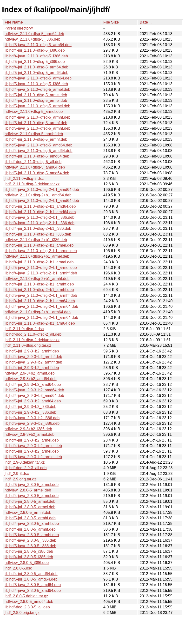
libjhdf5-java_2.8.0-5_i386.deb (30, 546)
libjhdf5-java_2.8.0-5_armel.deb (32, 485)
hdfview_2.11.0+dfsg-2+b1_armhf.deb (37, 279)
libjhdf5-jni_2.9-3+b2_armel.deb (32, 451)
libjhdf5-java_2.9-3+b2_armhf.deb (33, 362)
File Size (111, 22)
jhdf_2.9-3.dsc (17, 474)
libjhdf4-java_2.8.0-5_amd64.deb (33, 590)
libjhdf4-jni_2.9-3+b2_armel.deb (32, 440)
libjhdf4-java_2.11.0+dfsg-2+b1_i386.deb (39, 223)
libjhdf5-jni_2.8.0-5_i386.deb (29, 551)
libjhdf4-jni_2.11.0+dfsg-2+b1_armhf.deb (39, 284)
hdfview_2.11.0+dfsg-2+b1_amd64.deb (38, 195)
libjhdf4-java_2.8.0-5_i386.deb (30, 540)
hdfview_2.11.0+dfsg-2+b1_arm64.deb (38, 312)
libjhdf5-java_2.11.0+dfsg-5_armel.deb (37, 106)
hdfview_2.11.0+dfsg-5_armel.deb (34, 111)
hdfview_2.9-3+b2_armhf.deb (30, 373)
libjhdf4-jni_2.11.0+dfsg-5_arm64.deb (36, 67)
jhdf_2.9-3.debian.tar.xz (25, 462)
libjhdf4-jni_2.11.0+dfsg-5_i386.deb (35, 50)
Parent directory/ (19, 28)
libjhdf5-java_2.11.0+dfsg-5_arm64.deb (38, 45)
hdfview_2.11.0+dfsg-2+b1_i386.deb (36, 240)
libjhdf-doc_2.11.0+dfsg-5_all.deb (33, 162)
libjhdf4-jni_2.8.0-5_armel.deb (30, 507)
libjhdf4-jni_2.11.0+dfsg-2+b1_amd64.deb (40, 212)
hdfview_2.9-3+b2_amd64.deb (31, 379)
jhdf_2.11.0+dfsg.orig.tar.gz (28, 345)
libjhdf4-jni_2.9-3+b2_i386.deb (30, 407)
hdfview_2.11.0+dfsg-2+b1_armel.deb (37, 256)
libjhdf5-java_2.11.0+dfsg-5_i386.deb (36, 84)
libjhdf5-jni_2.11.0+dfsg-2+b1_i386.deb (38, 234)
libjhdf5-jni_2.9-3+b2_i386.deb (30, 412)
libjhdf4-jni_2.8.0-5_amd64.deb (31, 574)
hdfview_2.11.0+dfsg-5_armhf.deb (34, 134)
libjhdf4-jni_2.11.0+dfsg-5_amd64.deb (37, 156)
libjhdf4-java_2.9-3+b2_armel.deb (33, 446)
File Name (14, 22)
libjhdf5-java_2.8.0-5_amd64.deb (33, 585)
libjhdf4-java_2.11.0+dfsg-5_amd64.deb (39, 151)
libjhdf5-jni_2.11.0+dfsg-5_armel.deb (36, 95)
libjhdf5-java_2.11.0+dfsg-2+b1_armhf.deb (41, 295)
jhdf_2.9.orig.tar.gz (20, 479)
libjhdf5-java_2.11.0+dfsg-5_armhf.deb (38, 128)
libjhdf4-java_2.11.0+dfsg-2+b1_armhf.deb (41, 273)
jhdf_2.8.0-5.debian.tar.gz (26, 596)
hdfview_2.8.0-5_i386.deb (27, 563)
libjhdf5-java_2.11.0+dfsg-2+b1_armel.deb (41, 268)
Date (143, 22)
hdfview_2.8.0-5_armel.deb (28, 490)
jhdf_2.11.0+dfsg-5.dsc (24, 178)
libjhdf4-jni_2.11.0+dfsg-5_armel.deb (36, 100)
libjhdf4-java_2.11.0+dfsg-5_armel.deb (37, 89)
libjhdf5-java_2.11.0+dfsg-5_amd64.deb (39, 145)
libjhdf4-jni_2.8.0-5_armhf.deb (30, 529)
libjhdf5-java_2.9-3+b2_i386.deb (32, 423)
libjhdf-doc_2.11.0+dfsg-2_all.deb (33, 334)
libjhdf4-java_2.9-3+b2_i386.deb (32, 418)
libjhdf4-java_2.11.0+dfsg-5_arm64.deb (38, 78)
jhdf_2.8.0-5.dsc (18, 568)
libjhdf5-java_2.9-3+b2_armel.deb (33, 457)
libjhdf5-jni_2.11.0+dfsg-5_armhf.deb (36, 123)
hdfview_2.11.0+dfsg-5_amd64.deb (35, 167)
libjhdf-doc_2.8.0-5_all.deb (27, 607)
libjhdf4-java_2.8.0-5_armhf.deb (32, 523)
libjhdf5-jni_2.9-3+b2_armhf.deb (32, 351)
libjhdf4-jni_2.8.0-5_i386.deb (29, 557)
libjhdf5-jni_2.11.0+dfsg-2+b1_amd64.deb (40, 206)
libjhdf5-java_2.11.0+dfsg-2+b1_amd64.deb (42, 201)
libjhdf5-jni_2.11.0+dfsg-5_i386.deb (35, 62)
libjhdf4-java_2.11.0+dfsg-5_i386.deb (36, 56)
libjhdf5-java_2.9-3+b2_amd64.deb (34, 390)
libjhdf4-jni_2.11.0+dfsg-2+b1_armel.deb (39, 262)
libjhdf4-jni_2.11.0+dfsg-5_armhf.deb (36, 139)
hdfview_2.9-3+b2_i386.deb (28, 429)
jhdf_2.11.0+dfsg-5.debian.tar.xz (32, 184)
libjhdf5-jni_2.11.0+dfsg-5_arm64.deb (36, 73)
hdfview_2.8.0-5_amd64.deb (29, 602)
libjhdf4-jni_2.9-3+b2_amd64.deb (33, 384)
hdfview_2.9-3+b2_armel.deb (29, 434)
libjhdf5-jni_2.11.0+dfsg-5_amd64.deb (37, 173)
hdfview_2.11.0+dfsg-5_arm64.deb (34, 34)
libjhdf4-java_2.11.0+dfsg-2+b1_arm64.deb (41, 306)
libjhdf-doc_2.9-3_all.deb (25, 468)
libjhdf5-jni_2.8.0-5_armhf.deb (30, 518)
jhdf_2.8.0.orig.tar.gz (22, 613)
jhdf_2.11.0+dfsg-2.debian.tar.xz (32, 340)
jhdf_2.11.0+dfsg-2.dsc (24, 329)
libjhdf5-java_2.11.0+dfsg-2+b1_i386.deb (39, 217)
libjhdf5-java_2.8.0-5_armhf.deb (32, 535)
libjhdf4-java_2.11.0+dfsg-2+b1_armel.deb (41, 251)
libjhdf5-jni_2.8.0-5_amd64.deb (31, 579)
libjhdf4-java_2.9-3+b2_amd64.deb (34, 396)
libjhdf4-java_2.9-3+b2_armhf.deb (33, 357)
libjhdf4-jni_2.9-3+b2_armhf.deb (32, 368)
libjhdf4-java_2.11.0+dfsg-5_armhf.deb (38, 117)
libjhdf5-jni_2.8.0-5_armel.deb (30, 501)
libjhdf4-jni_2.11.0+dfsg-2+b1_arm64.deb (40, 301)
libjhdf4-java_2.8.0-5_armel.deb (32, 496)
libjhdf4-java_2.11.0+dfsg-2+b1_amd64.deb (42, 190)
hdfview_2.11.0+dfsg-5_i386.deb (32, 39)
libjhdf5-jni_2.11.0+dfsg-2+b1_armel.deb (39, 245)
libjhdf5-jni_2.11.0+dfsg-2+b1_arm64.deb (40, 323)
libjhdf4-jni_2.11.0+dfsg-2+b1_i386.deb (38, 228)
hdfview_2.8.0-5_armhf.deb (28, 512)
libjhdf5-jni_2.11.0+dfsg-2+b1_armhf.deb (39, 290)
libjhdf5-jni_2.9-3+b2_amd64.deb (33, 401)
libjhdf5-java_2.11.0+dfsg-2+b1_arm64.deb (41, 317)
